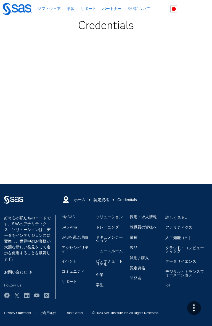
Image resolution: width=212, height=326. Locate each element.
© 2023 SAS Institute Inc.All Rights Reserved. (125, 313)
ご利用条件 (48, 313)
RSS (46, 295)
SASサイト (199, 9)
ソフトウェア (49, 8)
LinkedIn (27, 295)
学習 (71, 8)
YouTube (36, 295)
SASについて (139, 8)
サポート (88, 8)
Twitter (17, 295)
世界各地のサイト (173, 9)
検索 (160, 9)
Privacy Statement (17, 313)
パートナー (111, 8)
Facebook (7, 295)
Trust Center (74, 313)
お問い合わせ (186, 9)
